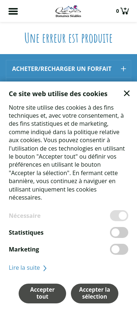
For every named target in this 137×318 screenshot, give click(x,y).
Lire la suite (29, 268)
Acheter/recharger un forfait (61, 69)
